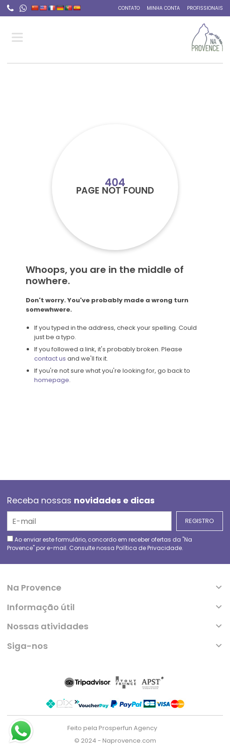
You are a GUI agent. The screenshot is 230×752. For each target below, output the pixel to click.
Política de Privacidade (149, 548)
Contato (129, 8)
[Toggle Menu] (19, 37)
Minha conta (163, 8)
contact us (50, 358)
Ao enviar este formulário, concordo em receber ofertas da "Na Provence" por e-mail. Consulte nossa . (99, 544)
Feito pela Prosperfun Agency (112, 728)
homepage (51, 380)
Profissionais (205, 8)
